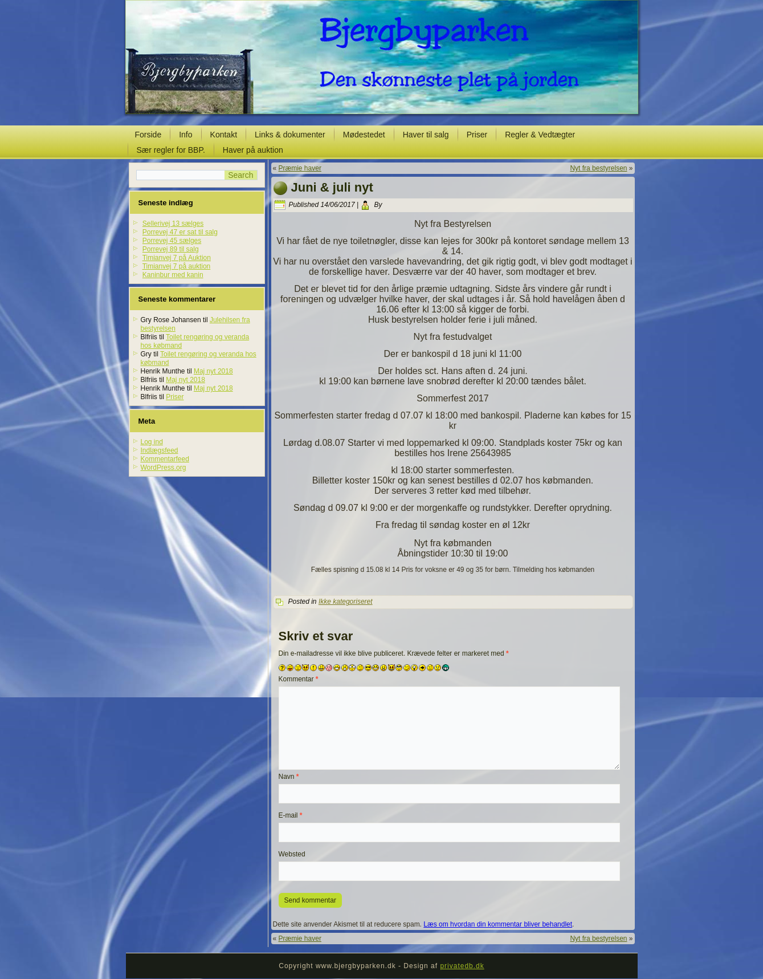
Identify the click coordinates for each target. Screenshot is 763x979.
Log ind (152, 442)
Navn (289, 777)
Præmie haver (300, 168)
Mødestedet (364, 134)
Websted (292, 854)
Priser (477, 134)
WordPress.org (163, 468)
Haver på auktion (253, 150)
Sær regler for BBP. (171, 150)
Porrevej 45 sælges (171, 241)
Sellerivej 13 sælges (172, 224)
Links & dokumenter (290, 134)
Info (185, 134)
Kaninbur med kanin (172, 275)
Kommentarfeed (165, 459)
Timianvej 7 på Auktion (176, 258)
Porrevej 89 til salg (170, 249)
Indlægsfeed (159, 450)
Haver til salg (426, 134)
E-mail (291, 815)
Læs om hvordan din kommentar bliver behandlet (497, 924)
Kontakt (223, 134)
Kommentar (299, 679)
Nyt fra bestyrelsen (598, 168)
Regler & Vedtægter (540, 134)
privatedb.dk (462, 966)
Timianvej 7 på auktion (176, 266)
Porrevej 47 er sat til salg (180, 232)
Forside (148, 134)
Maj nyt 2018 (213, 371)
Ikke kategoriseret (346, 602)
